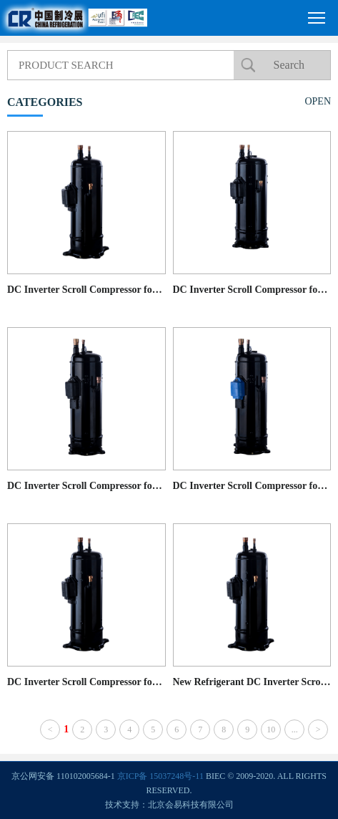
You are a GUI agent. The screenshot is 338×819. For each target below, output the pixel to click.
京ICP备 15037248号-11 (160, 776)
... (295, 729)
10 (271, 729)
